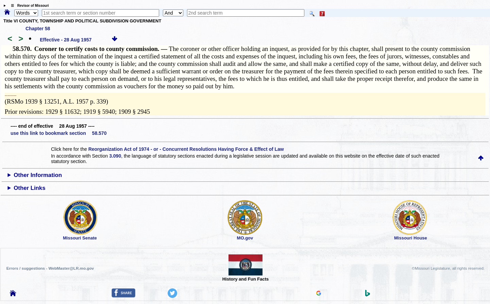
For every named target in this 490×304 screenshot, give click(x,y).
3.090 (115, 156)
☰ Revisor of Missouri (28, 5)
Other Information (38, 175)
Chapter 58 (38, 28)
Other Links (29, 188)
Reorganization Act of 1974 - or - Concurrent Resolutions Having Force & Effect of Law (186, 149)
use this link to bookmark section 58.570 (58, 133)
